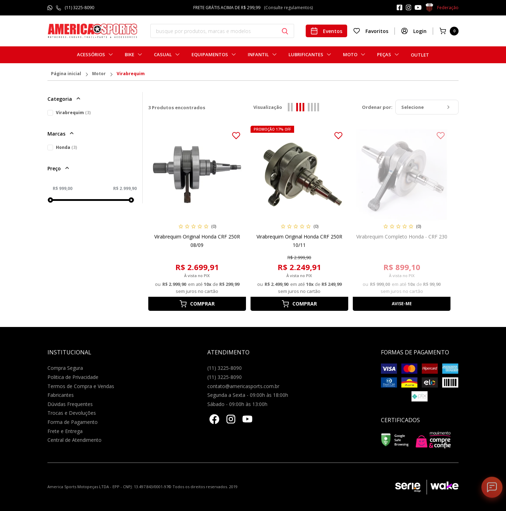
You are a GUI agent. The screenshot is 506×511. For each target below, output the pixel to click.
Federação (442, 7)
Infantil (258, 54)
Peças (384, 54)
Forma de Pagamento (72, 422)
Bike (129, 54)
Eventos (326, 31)
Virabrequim (131, 74)
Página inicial (66, 74)
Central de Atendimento (74, 440)
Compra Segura (65, 368)
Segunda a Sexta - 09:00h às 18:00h (247, 395)
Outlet (420, 55)
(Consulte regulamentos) (288, 8)
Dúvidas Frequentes (70, 404)
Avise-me (402, 304)
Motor (99, 74)
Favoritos (370, 30)
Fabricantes (60, 395)
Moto (350, 54)
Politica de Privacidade (72, 377)
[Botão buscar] (285, 31)
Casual (163, 54)
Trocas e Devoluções (71, 413)
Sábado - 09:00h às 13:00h (237, 404)
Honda (66, 147)
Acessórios (91, 54)
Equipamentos (210, 54)
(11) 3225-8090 (79, 8)
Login (414, 30)
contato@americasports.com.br (243, 386)
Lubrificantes (305, 54)
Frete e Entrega (65, 431)
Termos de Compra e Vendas (80, 386)
